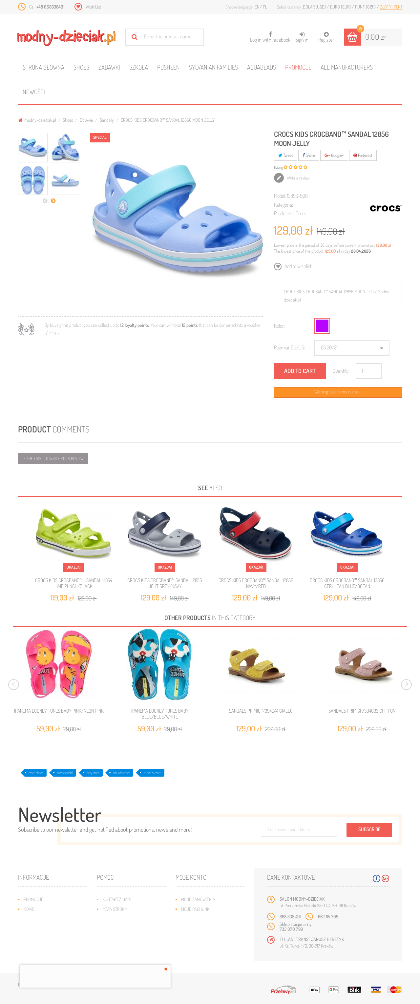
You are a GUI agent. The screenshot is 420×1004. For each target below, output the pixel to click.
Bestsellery (36, 919)
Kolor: (279, 326)
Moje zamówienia (198, 899)
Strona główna (43, 67)
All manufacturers (347, 67)
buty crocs (93, 772)
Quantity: (340, 370)
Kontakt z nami (116, 899)
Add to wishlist (297, 266)
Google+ (334, 155)
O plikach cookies (41, 938)
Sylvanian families (213, 67)
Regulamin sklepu (119, 938)
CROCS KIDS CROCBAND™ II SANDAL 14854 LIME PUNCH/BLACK (73, 583)
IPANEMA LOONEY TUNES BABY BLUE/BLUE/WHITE (160, 714)
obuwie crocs (121, 772)
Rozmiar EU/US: (289, 347)
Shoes (81, 67)
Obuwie (86, 120)
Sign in (301, 37)
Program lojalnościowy (48, 928)
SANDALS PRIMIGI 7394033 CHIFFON (361, 711)
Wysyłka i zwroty (119, 919)
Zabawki (109, 67)
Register (326, 37)
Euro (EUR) (341, 7)
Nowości (34, 92)
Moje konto (191, 877)
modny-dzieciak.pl (37, 120)
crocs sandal (65, 772)
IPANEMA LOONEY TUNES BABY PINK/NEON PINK (59, 711)
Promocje (298, 67)
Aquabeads (261, 67)
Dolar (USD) (315, 7)
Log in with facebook (270, 34)
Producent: (284, 213)
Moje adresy (193, 919)
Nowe (29, 909)
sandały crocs (152, 772)
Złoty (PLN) (391, 7)
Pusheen (168, 67)
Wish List (93, 7)
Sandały (107, 120)
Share (309, 155)
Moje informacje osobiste (207, 928)
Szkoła (138, 67)
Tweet (285, 155)
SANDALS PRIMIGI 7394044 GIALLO (261, 711)
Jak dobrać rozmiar (121, 928)
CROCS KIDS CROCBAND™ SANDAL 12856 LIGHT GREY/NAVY (164, 583)
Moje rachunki (195, 909)
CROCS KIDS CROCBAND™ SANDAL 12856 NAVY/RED (256, 583)
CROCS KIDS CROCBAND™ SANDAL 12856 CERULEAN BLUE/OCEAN (347, 583)
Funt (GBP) (366, 7)
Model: (280, 196)
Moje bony (191, 938)
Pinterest (362, 155)
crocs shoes (36, 772)
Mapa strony (114, 909)
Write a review (298, 177)
